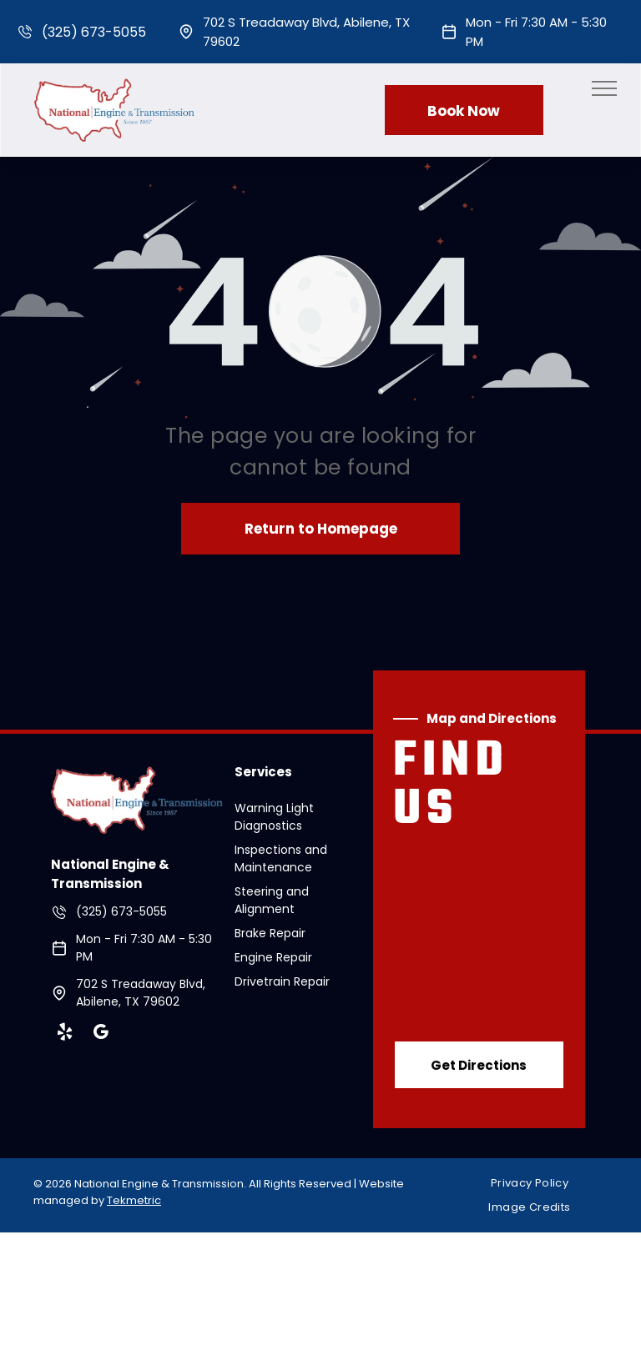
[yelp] (64, 1034)
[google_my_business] (100, 1034)
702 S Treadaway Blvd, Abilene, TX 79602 (140, 993)
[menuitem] (536, 1183)
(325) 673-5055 (94, 32)
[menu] (604, 88)
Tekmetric (134, 1200)
